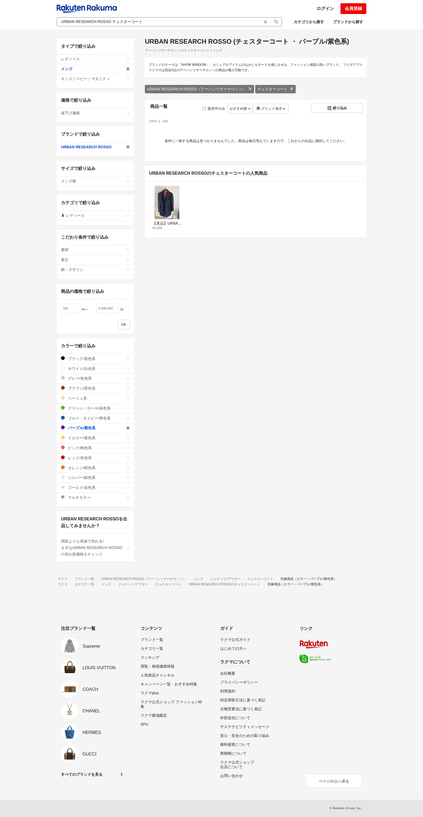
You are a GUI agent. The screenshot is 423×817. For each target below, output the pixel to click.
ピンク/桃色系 (95, 447)
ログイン (325, 8)
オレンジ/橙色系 (95, 467)
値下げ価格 (95, 113)
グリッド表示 (271, 109)
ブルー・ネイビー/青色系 (95, 418)
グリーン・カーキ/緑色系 (95, 408)
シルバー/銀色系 (95, 477)
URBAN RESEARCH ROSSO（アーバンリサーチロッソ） (199, 89)
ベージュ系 (95, 398)
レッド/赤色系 (95, 457)
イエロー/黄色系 (95, 437)
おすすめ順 (240, 109)
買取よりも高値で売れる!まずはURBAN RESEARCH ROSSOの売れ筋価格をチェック (95, 547)
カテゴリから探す (309, 22)
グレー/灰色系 (95, 378)
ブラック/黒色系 (95, 358)
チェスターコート (275, 89)
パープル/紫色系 (95, 427)
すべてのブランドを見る (82, 774)
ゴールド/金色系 (95, 487)
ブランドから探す (348, 22)
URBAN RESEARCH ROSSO (95, 147)
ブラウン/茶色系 (95, 388)
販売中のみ (213, 109)
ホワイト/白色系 (95, 368)
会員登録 (353, 8)
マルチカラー (95, 497)
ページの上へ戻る (334, 781)
